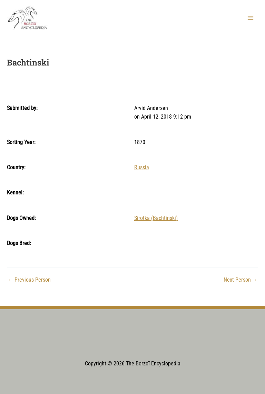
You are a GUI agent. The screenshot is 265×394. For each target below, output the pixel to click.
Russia (141, 167)
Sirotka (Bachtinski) (156, 218)
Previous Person (29, 280)
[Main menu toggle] (250, 17)
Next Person (241, 280)
